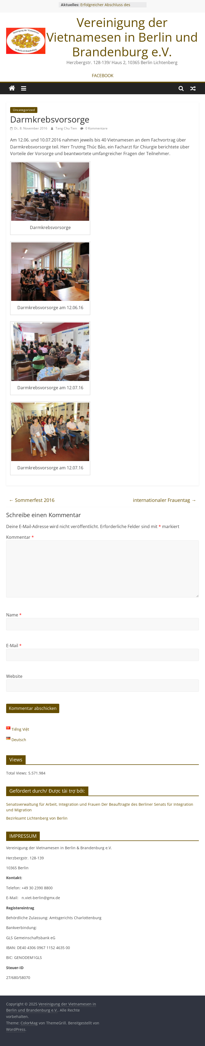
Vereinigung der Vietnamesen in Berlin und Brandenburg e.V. (122, 37)
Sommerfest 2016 (31, 500)
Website (14, 676)
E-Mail (14, 645)
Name (14, 615)
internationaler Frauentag (164, 500)
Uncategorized (24, 110)
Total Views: (17, 773)
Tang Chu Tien (67, 128)
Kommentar (20, 537)
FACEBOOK (102, 75)
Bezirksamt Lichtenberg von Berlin (37, 818)
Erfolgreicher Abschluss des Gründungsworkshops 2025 (105, 7)
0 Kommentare (94, 128)
